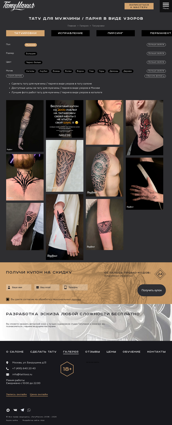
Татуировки (25, 33)
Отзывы (92, 351)
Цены (111, 351)
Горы (101, 71)
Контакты (156, 351)
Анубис (43, 71)
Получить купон (152, 290)
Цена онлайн (39, 394)
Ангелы (30, 71)
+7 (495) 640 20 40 (24, 368)
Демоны (113, 71)
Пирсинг (116, 33)
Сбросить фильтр (154, 76)
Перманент (160, 33)
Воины (56, 71)
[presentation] (110, 289)
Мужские (30, 45)
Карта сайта (12, 420)
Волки (68, 71)
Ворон (80, 71)
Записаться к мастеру (139, 6)
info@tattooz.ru (22, 374)
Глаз (91, 71)
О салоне (15, 351)
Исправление (70, 33)
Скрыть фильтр (15, 76)
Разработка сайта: (34, 420)
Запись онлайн (16, 394)
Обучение (132, 351)
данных (76, 299)
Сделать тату (43, 351)
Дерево (127, 71)
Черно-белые (33, 62)
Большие (31, 54)
